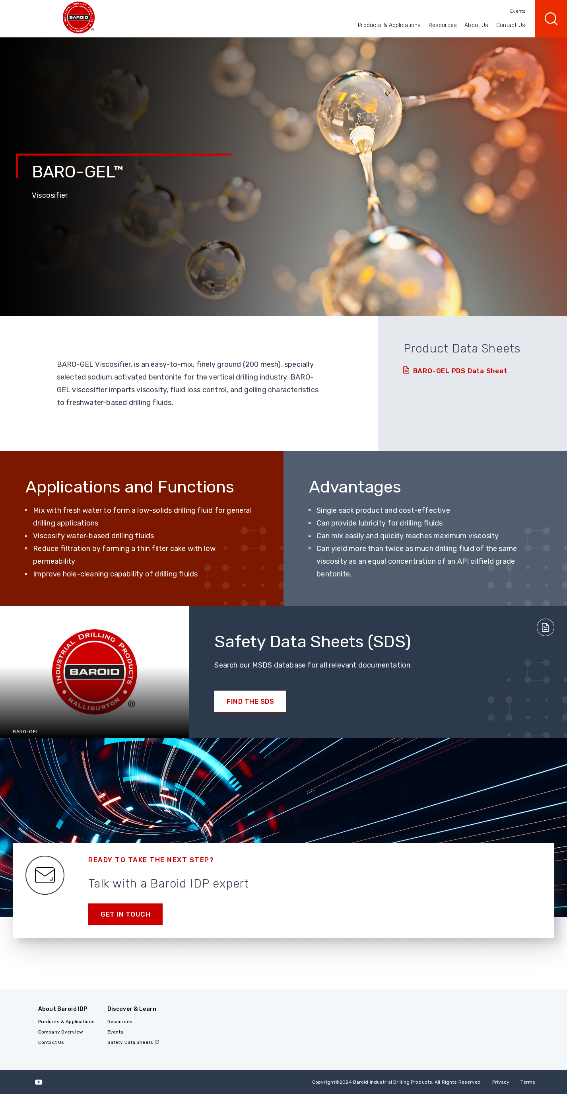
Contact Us (510, 25)
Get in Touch (125, 914)
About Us (476, 25)
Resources (443, 25)
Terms (527, 1082)
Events (517, 11)
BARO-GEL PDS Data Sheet (460, 371)
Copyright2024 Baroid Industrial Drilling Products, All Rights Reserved (396, 1082)
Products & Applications (389, 25)
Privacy (501, 1082)
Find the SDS (250, 701)
